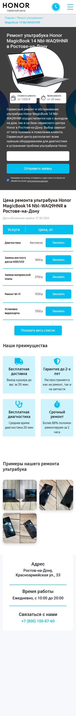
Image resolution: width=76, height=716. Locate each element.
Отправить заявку (38, 168)
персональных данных (37, 181)
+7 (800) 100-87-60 (38, 621)
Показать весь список (38, 330)
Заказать (58, 242)
